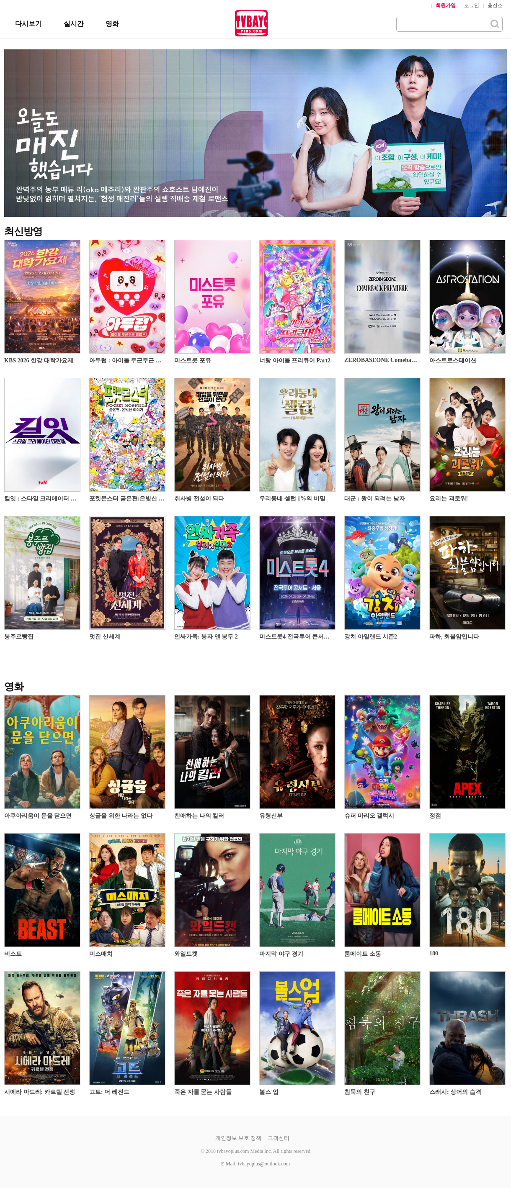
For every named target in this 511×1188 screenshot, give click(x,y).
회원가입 (446, 5)
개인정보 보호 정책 (238, 1138)
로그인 (471, 5)
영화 (112, 23)
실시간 (74, 23)
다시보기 (28, 23)
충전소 (495, 5)
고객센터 (278, 1138)
